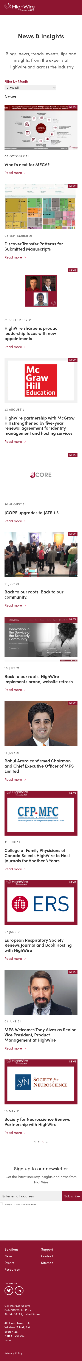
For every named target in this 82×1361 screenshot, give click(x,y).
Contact (47, 1256)
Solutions (12, 1249)
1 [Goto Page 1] (35, 1142)
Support (47, 1249)
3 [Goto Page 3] (42, 1142)
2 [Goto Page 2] (39, 1142)
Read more (15, 172)
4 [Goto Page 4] (47, 1142)
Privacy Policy (14, 1353)
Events (9, 1262)
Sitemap (47, 1262)
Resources (12, 1269)
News (8, 1256)
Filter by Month (16, 81)
